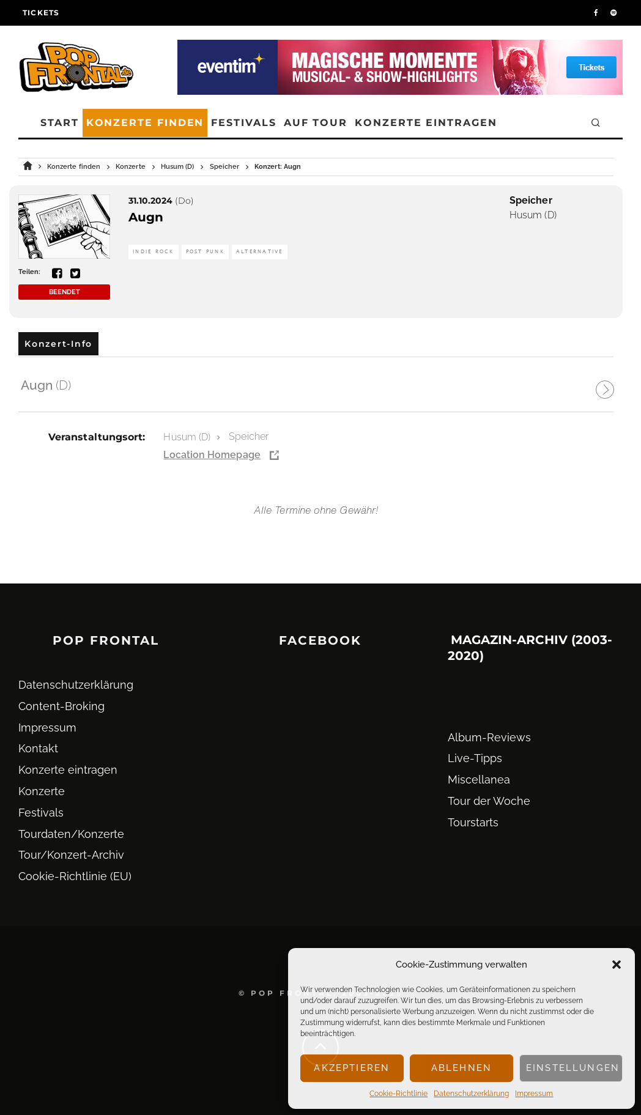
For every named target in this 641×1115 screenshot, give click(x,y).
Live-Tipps (475, 758)
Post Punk (205, 252)
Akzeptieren (352, 1067)
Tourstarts (473, 822)
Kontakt (38, 748)
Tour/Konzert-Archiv (71, 854)
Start (59, 122)
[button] (616, 964)
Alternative (259, 252)
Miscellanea (479, 779)
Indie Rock (153, 252)
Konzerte (41, 791)
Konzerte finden (145, 122)
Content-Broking (61, 706)
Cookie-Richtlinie (398, 1093)
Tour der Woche (489, 801)
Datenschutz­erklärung (471, 1093)
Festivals (243, 122)
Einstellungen (573, 1067)
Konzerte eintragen (426, 122)
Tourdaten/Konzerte (71, 834)
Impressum (534, 1093)
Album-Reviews (489, 737)
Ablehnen (461, 1067)
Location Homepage (211, 455)
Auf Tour (315, 122)
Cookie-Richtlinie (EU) (75, 876)
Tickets (41, 12)
